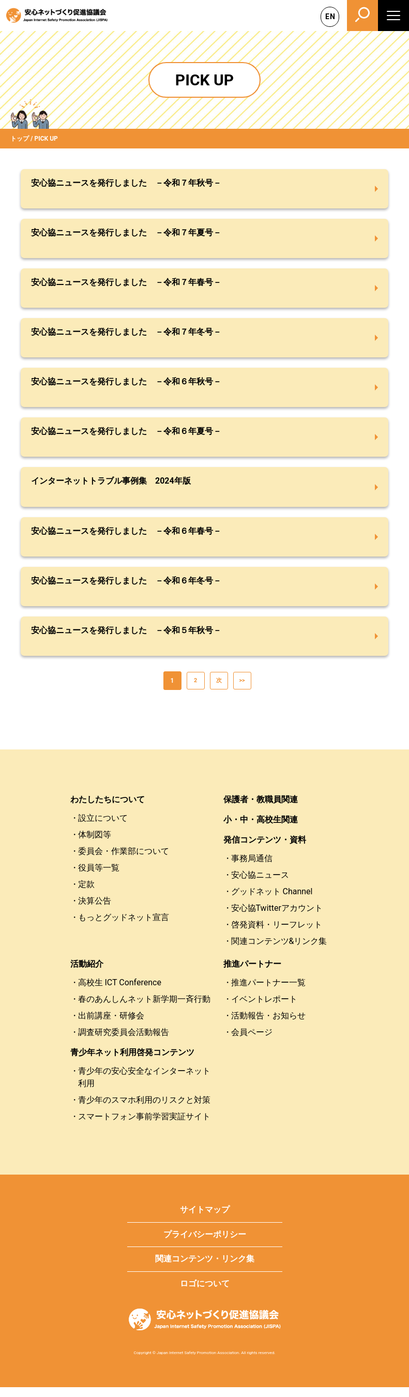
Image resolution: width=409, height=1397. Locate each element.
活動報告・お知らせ (268, 1025)
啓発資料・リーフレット (276, 934)
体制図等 (94, 844)
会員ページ (251, 1042)
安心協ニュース (260, 885)
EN (330, 16)
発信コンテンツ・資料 (264, 849)
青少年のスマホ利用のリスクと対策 (144, 1110)
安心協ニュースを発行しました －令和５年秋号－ (126, 639)
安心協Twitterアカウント (277, 918)
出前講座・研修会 (111, 1025)
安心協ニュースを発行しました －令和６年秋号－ (126, 385)
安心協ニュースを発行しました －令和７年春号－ (126, 284)
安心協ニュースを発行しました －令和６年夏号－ (126, 436)
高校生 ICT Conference (119, 992)
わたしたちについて (107, 809)
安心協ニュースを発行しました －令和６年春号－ (126, 538)
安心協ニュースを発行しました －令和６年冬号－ (126, 588)
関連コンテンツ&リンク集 (279, 951)
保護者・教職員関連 (260, 809)
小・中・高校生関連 (260, 829)
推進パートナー (252, 974)
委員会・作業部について (123, 861)
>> (242, 690)
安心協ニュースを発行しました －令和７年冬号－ (126, 335)
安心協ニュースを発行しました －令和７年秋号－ (126, 183)
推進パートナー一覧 (268, 992)
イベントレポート (264, 1009)
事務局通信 (251, 868)
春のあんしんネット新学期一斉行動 (144, 1009)
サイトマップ (205, 1219)
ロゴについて (205, 1293)
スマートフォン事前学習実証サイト (144, 1126)
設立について (103, 828)
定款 (86, 894)
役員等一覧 (98, 877)
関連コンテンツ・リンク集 (204, 1269)
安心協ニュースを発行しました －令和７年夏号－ (126, 233)
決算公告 (94, 910)
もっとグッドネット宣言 (123, 927)
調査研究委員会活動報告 (123, 1042)
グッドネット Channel (272, 901)
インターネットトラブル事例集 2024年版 (111, 487)
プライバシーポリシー (204, 1244)
